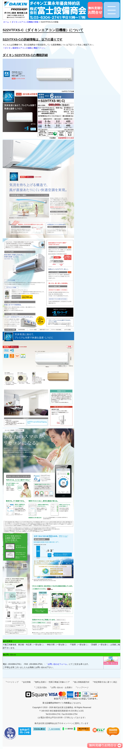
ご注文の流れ (41, 687)
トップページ (83, 687)
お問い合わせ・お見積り (62, 687)
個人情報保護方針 (81, 682)
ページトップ (12, 682)
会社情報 (27, 682)
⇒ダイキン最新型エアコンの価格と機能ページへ (24, 48)
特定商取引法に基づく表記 (105, 682)
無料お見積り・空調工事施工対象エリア (52, 682)
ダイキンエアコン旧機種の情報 (25, 22)
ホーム (6, 22)
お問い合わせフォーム (57, 664)
